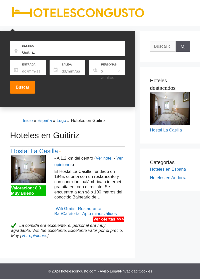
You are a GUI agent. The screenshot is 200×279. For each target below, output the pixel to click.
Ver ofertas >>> (108, 219)
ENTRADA (29, 64)
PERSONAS (109, 64)
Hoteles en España (168, 169)
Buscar (22, 87)
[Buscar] (183, 46)
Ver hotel (104, 158)
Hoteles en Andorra (168, 177)
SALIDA (67, 64)
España (45, 120)
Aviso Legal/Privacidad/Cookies (126, 271)
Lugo (61, 120)
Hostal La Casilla (34, 151)
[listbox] (111, 75)
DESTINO (28, 45)
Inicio (28, 120)
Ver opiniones (34, 235)
